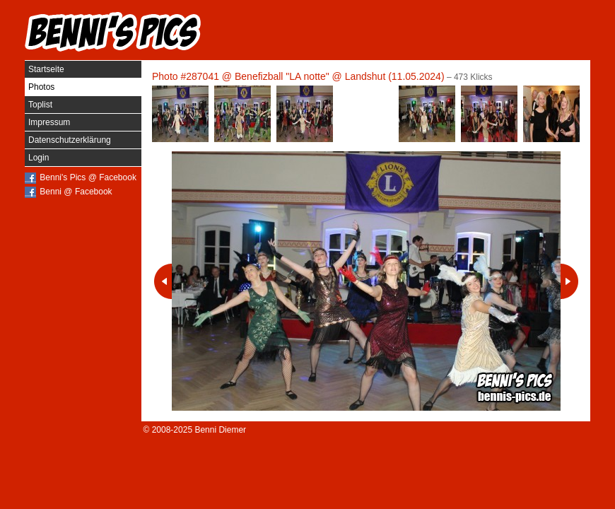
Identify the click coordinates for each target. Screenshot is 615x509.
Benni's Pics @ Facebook (88, 177)
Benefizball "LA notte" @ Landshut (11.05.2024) (340, 76)
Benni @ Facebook (76, 192)
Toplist (40, 105)
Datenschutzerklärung (69, 140)
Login (38, 158)
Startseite (46, 69)
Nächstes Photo (569, 281)
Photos (41, 87)
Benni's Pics (113, 32)
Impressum (49, 122)
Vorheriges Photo (163, 281)
